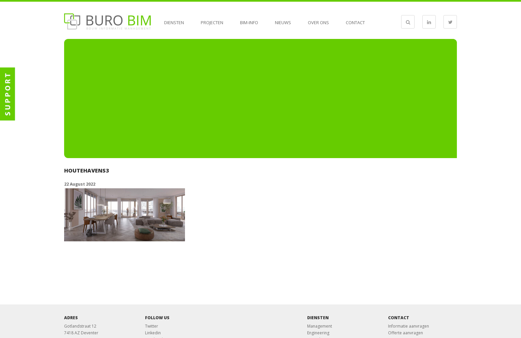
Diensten (174, 22)
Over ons (318, 22)
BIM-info (249, 22)
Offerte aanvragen (405, 333)
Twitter (151, 326)
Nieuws (283, 22)
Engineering (318, 333)
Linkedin (153, 333)
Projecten (212, 22)
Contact (355, 22)
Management (319, 326)
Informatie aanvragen (408, 326)
